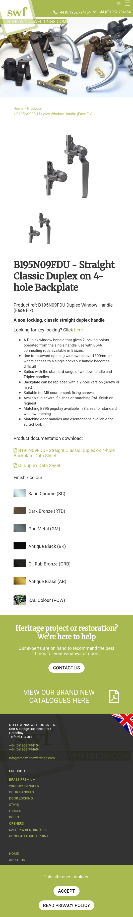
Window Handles (24, 786)
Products (34, 108)
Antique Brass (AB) (47, 581)
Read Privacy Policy (66, 905)
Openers (16, 823)
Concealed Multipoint (28, 836)
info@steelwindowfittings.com (32, 758)
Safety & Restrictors (28, 830)
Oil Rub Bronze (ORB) (49, 563)
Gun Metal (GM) (44, 528)
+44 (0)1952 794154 (72, 12)
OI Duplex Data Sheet (37, 465)
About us (17, 860)
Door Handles (21, 792)
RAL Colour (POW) (46, 600)
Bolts (14, 817)
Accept (66, 891)
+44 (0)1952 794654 (114, 12)
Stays (14, 805)
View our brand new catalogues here (71, 697)
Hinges (15, 811)
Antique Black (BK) (47, 546)
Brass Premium (22, 779)
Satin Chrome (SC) (46, 493)
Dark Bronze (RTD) (46, 511)
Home (18, 108)
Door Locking (21, 798)
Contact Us (66, 667)
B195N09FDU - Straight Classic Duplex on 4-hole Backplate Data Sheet (64, 453)
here (78, 329)
